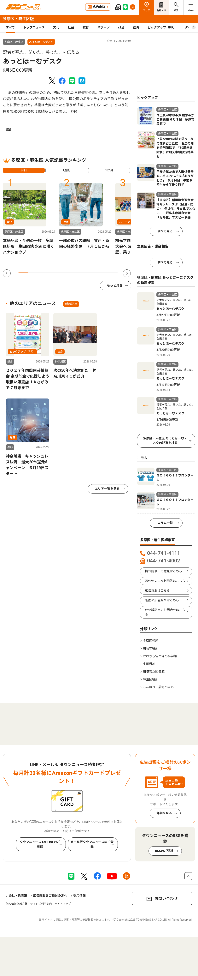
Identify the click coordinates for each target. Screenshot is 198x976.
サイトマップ (63, 903)
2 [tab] (33, 272)
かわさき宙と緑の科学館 (160, 656)
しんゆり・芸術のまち (158, 687)
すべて (10, 27)
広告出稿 (99, 7)
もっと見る (114, 285)
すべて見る (165, 231)
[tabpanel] (29, 219)
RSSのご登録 (164, 851)
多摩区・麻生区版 (18, 18)
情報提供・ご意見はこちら (163, 571)
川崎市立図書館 (154, 672)
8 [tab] (93, 272)
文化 (56, 27)
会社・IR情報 (18, 895)
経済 (136, 27)
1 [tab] (23, 272)
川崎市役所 (150, 648)
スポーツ (103, 27)
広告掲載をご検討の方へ (50, 895)
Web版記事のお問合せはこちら (165, 612)
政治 (121, 27)
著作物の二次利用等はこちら (165, 581)
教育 (86, 27)
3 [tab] (43, 272)
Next (127, 273)
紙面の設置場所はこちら (162, 600)
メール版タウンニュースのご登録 (92, 844)
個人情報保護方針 (16, 903)
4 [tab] (53, 272)
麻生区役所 (150, 679)
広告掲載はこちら (157, 590)
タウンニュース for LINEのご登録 (40, 844)
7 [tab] (83, 272)
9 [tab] (103, 272)
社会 (71, 27)
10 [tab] (113, 272)
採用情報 (79, 895)
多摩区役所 (150, 641)
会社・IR (161, 10)
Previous (7, 273)
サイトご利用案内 (41, 903)
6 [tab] (73, 272)
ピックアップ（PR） (162, 27)
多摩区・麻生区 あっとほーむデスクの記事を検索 (165, 440)
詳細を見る (164, 813)
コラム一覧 (165, 523)
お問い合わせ (166, 898)
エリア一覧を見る (107, 489)
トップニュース (34, 27)
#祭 (8, 129)
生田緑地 (149, 664)
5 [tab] (63, 272)
